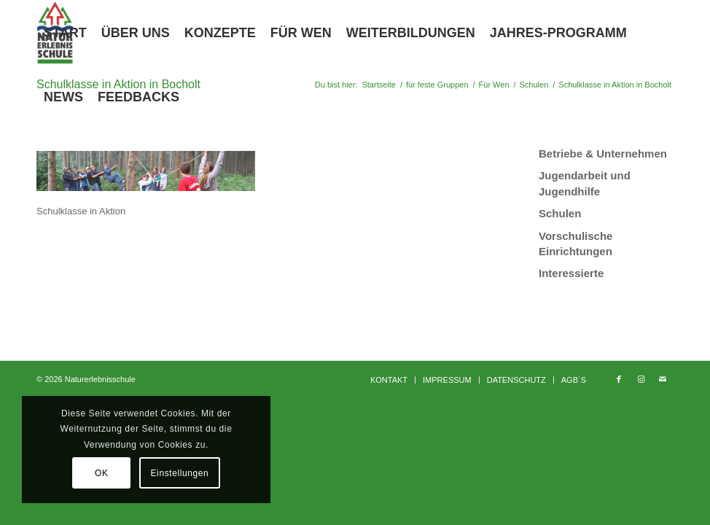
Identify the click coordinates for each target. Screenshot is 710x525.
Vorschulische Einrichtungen (575, 243)
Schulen (560, 213)
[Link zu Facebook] (619, 379)
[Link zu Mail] (663, 379)
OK (102, 473)
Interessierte (571, 273)
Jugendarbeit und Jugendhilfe (585, 183)
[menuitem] (65, 33)
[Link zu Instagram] (641, 379)
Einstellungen (180, 473)
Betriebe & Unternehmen (603, 153)
